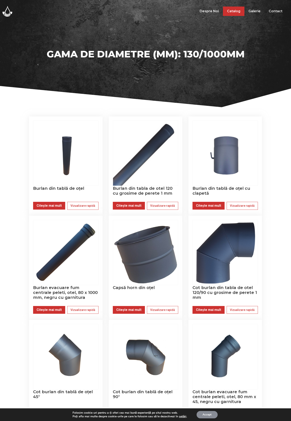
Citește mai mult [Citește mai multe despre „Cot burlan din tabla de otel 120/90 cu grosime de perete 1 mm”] (208, 310)
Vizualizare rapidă (83, 205)
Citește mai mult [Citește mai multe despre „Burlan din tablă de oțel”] (49, 206)
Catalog (233, 11)
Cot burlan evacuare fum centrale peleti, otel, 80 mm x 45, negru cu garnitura (224, 396)
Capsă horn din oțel (134, 287)
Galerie (254, 11)
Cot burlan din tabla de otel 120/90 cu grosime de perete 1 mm (225, 292)
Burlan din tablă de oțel (58, 188)
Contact (275, 11)
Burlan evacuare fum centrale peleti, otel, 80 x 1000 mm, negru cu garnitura (65, 292)
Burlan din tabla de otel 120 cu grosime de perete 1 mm (142, 191)
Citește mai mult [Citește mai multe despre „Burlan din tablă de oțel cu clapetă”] (208, 206)
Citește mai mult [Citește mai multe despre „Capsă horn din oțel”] (128, 310)
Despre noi (209, 11)
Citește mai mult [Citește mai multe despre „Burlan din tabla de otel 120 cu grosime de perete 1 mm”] (128, 206)
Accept (207, 415)
